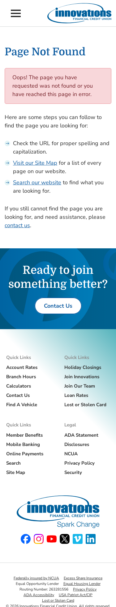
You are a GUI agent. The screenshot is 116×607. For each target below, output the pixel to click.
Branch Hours (21, 377)
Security (73, 472)
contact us (17, 225)
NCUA (71, 454)
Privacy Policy (79, 463)
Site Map (15, 472)
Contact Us (18, 395)
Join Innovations (81, 377)
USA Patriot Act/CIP (75, 594)
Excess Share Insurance (83, 578)
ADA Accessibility (39, 594)
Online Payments (24, 454)
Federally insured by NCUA (36, 578)
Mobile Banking (23, 444)
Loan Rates (76, 395)
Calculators (18, 386)
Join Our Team (79, 386)
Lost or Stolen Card (85, 405)
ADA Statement (81, 435)
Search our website (37, 182)
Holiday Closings (82, 367)
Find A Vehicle (21, 405)
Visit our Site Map (35, 163)
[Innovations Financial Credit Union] (79, 13)
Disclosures (76, 444)
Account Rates (21, 367)
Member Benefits (24, 435)
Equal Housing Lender (82, 583)
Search (13, 463)
